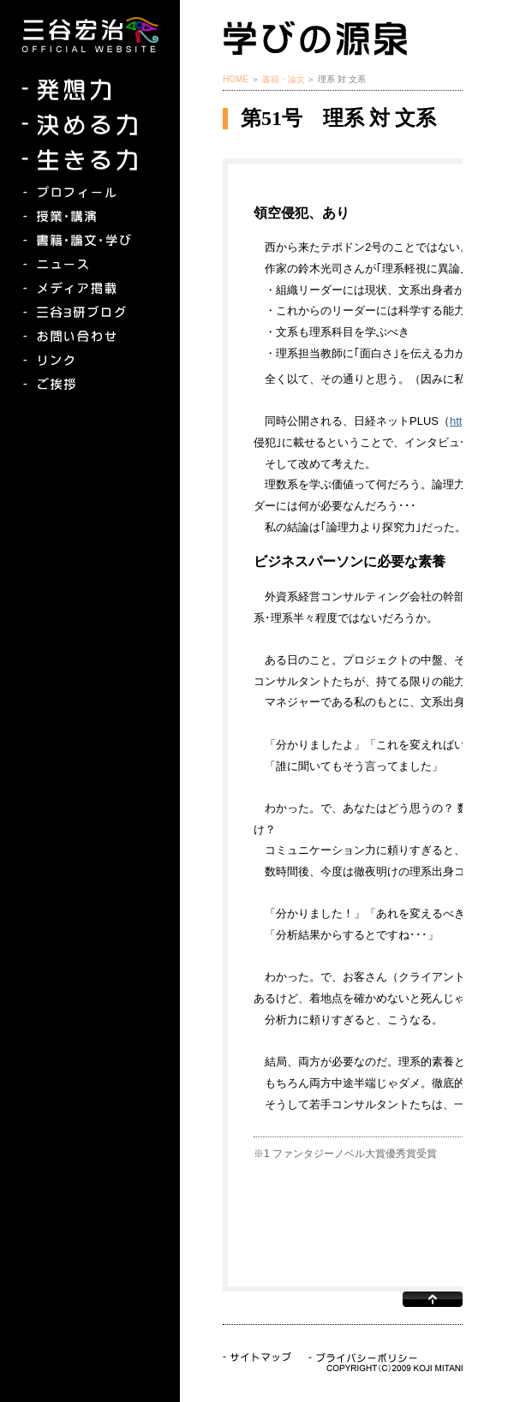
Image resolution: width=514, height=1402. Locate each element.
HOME (235, 79)
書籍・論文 (283, 79)
